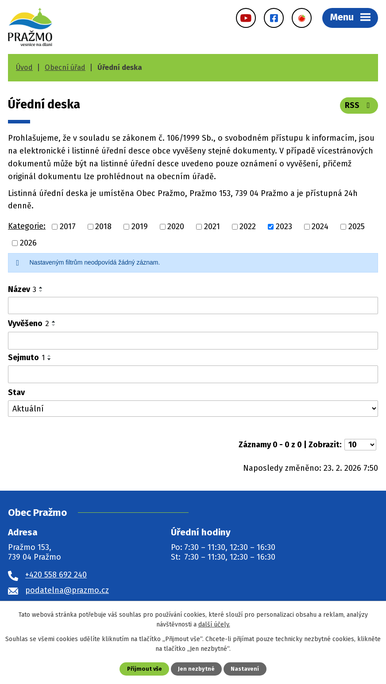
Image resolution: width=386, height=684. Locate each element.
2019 (139, 226)
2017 (68, 226)
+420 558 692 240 (56, 575)
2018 (103, 226)
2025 (356, 226)
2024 (320, 226)
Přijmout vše (144, 668)
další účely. (214, 624)
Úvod (24, 67)
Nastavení (245, 668)
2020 (175, 226)
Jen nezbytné (196, 668)
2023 (284, 226)
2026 (28, 243)
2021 (212, 226)
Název (22, 289)
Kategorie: (27, 226)
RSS (359, 105)
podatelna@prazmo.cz (67, 590)
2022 (247, 226)
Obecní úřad (65, 67)
